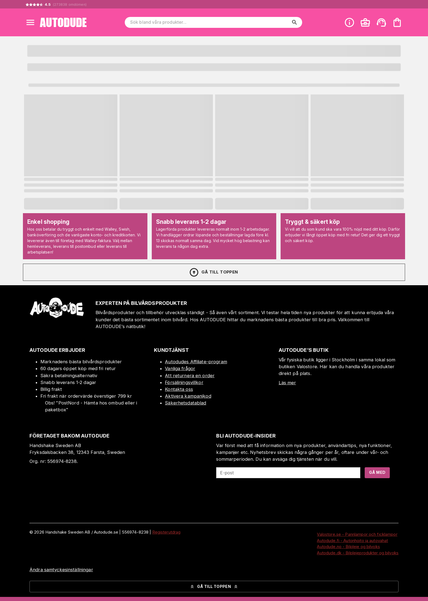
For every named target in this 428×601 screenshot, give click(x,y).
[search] (294, 22)
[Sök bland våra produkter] (209, 22)
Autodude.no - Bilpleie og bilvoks (348, 546)
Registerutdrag (166, 532)
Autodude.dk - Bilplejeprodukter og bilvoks (358, 552)
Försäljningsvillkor (184, 382)
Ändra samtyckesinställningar (61, 569)
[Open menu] (30, 22)
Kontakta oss (179, 389)
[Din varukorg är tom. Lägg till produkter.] (397, 22)
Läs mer (287, 382)
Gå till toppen (213, 272)
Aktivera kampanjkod (188, 396)
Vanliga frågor (180, 368)
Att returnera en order (190, 375)
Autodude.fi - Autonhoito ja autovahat (352, 540)
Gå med (377, 472)
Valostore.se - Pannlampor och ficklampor (357, 534)
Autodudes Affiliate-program (196, 361)
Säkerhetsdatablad (185, 403)
